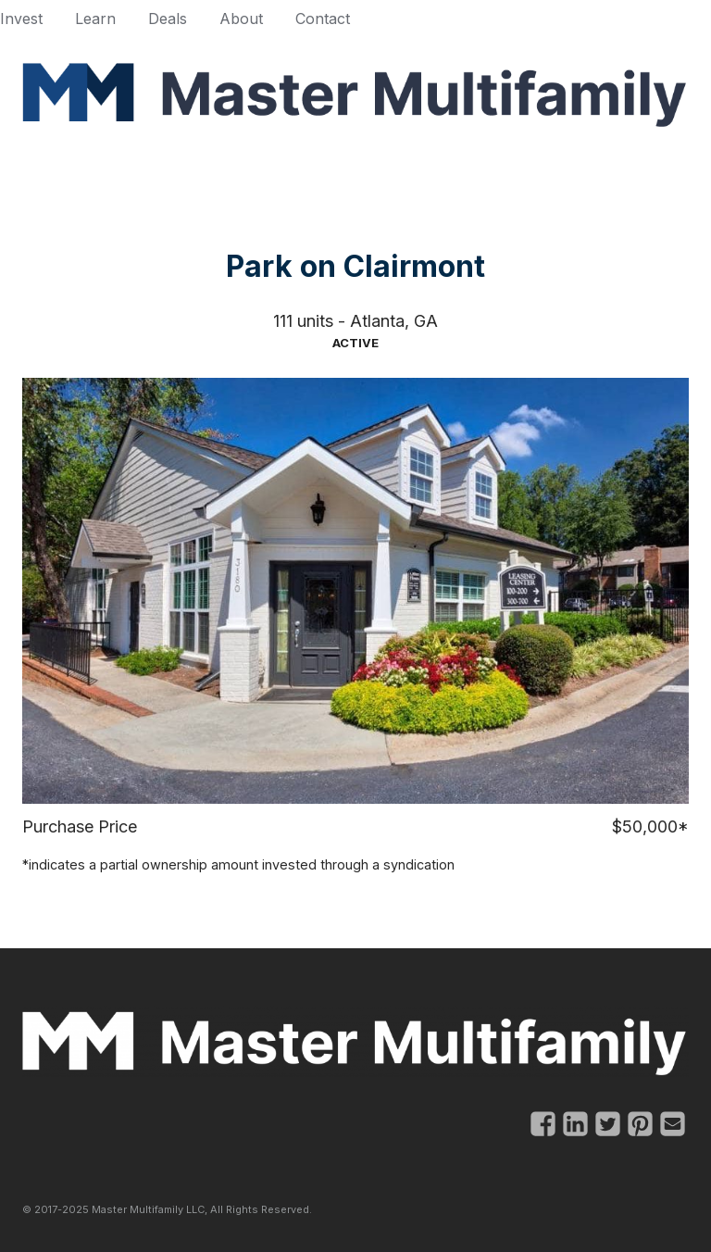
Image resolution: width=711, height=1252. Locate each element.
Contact (322, 18)
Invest (21, 18)
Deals (167, 18)
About (241, 18)
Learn (95, 18)
